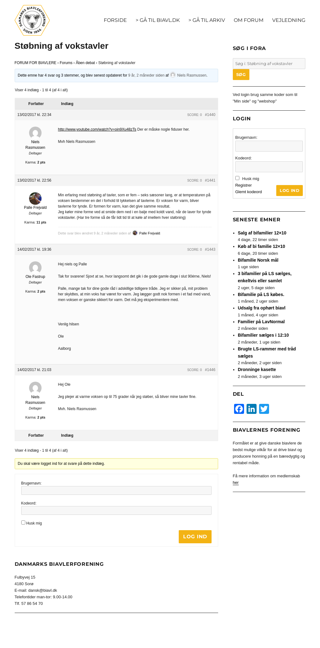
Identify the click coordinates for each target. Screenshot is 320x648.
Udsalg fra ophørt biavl (261, 307)
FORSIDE (115, 20)
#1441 (210, 180)
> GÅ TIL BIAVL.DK (158, 20)
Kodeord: (29, 503)
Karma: (30, 162)
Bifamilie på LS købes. (261, 294)
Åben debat (85, 63)
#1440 (210, 115)
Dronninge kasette (257, 369)
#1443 (210, 249)
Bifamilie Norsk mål (258, 260)
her (236, 482)
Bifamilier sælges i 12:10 (263, 335)
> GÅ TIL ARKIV (206, 20)
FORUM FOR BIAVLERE (36, 63)
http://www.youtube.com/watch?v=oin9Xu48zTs (97, 129)
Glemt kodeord (248, 191)
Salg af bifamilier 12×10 (262, 232)
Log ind (195, 537)
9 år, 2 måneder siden (146, 75)
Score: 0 (194, 115)
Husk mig (34, 523)
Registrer (243, 185)
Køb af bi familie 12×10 (261, 246)
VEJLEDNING (288, 20)
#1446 (210, 370)
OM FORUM (248, 20)
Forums (66, 63)
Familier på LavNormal (261, 321)
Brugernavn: (31, 483)
